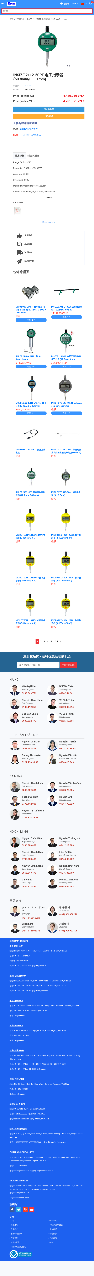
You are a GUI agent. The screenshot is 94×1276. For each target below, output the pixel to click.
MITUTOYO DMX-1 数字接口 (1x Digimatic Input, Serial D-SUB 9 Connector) (31, 310)
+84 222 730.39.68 (22, 1011)
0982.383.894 (66, 707)
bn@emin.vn (20, 1015)
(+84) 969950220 (68, 914)
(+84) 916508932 (31, 930)
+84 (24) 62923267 (22, 956)
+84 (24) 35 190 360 (22, 966)
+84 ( (24, 135)
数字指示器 (20, 19)
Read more (47, 222)
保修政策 (53, 1234)
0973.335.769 (66, 873)
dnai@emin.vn (20, 1094)
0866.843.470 (29, 873)
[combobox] (45, 11)
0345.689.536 (29, 790)
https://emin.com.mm (57, 1142)
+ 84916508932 (20, 1114)
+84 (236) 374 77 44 (22, 1069)
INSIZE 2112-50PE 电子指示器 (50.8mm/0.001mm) (47, 19)
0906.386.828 (29, 845)
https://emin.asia (42, 1119)
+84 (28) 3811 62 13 (58, 986)
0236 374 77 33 (30, 817)
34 (56, 641)
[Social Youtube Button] (32, 1209)
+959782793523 (21, 1142)
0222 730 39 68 (67, 748)
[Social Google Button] (25, 1209)
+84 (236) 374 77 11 (22, 1064)
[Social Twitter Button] (18, 1209)
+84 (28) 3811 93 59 (40, 986)
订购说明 (14, 1238)
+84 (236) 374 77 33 (58, 1064)
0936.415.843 (66, 762)
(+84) (23, 129)
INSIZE (28, 85)
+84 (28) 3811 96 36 (22, 986)
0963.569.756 (29, 693)
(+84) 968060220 (31, 918)
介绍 (12, 1220)
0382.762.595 (66, 720)
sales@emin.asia (21, 1119)
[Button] (2, 3)
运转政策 (53, 1229)
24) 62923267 (34, 135)
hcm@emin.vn (42, 991)
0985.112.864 (29, 707)
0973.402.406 (29, 748)
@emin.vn (21, 1040)
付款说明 (53, 1220)
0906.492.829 (66, 804)
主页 (11, 19)
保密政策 (14, 1225)
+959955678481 (36, 1142)
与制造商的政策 (56, 1225)
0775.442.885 (29, 804)
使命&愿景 (15, 1242)
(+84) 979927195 (68, 930)
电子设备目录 (16, 1234)
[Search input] (45, 11)
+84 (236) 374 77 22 (40, 1064)
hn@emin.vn (41, 966)
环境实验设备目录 (18, 1247)
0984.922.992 (66, 886)
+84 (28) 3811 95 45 (22, 991)
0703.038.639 (29, 859)
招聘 (51, 1242)
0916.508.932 (66, 859)
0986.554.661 (66, 693)
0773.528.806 (66, 790)
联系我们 (14, 1229)
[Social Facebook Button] (12, 1209)
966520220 (32, 129)
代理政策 (53, 1238)
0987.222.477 (29, 720)
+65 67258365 (39, 1114)
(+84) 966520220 (21, 961)
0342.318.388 (66, 845)
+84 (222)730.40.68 (39, 1011)
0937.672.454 (29, 886)
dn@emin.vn (42, 1069)
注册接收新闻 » (68, 665)
